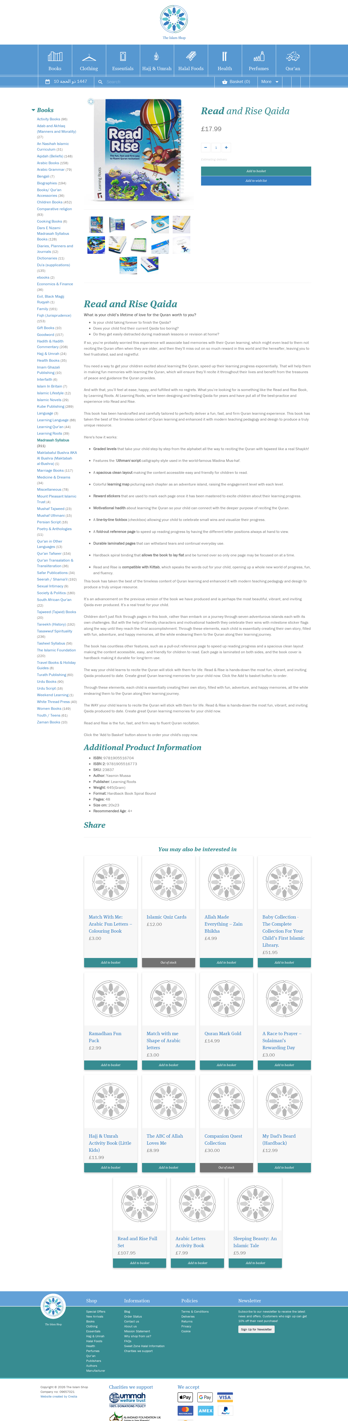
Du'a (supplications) (53, 267)
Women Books (54, 708)
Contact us (131, 1321)
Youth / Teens (52, 715)
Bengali (45, 176)
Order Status (133, 1316)
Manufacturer (95, 1370)
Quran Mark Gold (223, 1033)
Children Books (54, 202)
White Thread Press (57, 701)
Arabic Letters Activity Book (191, 1242)
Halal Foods (191, 68)
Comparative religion (54, 211)
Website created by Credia (59, 1396)
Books (55, 68)
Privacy (186, 1326)
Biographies (51, 183)
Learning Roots (53, 433)
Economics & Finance (55, 286)
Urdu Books (50, 681)
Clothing (89, 68)
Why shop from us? (137, 1336)
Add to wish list (256, 180)
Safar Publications (56, 572)
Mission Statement (137, 1331)
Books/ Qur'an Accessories (50, 192)
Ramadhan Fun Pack (105, 1037)
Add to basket (256, 171)
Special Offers (95, 1311)
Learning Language (56, 419)
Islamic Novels (52, 399)
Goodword (50, 334)
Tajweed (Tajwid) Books (56, 614)
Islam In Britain (52, 386)
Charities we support (138, 1351)
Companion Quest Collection (223, 1140)
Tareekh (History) (56, 624)
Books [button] (45, 110)
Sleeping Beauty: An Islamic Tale (255, 1242)
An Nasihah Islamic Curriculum (53, 146)
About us (130, 1326)
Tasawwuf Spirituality (54, 633)
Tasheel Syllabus (54, 643)
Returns (187, 1321)
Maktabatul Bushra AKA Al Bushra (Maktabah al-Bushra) (57, 458)
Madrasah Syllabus (53, 442)
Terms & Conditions (195, 1311)
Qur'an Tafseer (54, 553)
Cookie (186, 1331)
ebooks (45, 277)
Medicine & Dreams (53, 480)
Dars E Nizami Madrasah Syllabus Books (53, 233)
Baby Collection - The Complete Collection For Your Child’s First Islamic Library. (283, 931)
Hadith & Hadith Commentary (52, 343)
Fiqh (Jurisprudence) (54, 318)
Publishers (93, 1361)
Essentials (123, 68)
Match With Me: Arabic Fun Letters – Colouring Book (110, 924)
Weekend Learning (55, 694)
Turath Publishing (55, 674)
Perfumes (259, 68)
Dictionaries (50, 258)
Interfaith (47, 379)
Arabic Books (52, 162)
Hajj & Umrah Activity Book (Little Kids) (110, 1143)
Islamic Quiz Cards (167, 917)
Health (225, 68)
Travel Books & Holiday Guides (56, 665)
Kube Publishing (55, 406)
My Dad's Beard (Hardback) (279, 1140)
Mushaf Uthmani (54, 515)
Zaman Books (52, 722)
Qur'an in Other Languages (49, 544)
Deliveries (188, 1316)
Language (47, 413)
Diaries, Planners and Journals (55, 248)
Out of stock (168, 962)
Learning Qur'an (54, 426)
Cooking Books (52, 221)
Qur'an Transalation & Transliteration (55, 563)
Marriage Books (55, 470)
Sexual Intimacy (52, 586)
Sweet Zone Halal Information (144, 1346)
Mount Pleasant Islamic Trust (56, 499)
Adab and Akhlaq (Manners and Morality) (56, 131)
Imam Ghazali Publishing (49, 370)
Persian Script (52, 521)
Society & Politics (56, 592)
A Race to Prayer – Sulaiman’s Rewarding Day (282, 1040)
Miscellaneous (52, 489)
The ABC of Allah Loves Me (165, 1140)
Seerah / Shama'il (57, 579)
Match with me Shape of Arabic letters (164, 1040)
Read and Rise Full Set (137, 1242)
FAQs (127, 1341)
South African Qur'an (54, 602)
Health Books (52, 360)
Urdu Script (50, 688)
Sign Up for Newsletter (256, 1329)
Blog (127, 1311)
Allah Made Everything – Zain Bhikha (224, 924)
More (270, 81)
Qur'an (293, 68)
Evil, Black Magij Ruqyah (50, 299)
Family (47, 308)
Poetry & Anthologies (54, 531)
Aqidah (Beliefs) (54, 156)
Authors (91, 1366)
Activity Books (52, 119)
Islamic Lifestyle (54, 392)
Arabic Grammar (54, 169)
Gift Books (49, 327)
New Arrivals (94, 1316)
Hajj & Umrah (157, 68)
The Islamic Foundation (56, 652)
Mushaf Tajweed (54, 508)
